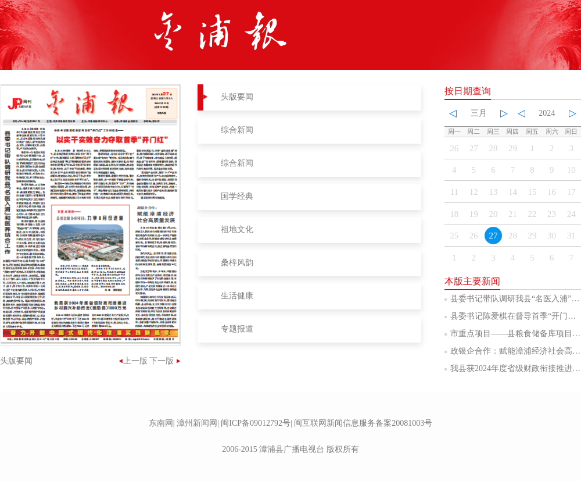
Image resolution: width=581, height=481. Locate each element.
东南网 (161, 423)
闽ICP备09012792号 (255, 423)
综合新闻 (237, 130)
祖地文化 (237, 229)
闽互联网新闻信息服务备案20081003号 (363, 423)
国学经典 (237, 196)
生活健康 (237, 295)
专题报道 (237, 329)
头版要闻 (237, 96)
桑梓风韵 (237, 262)
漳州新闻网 (197, 423)
